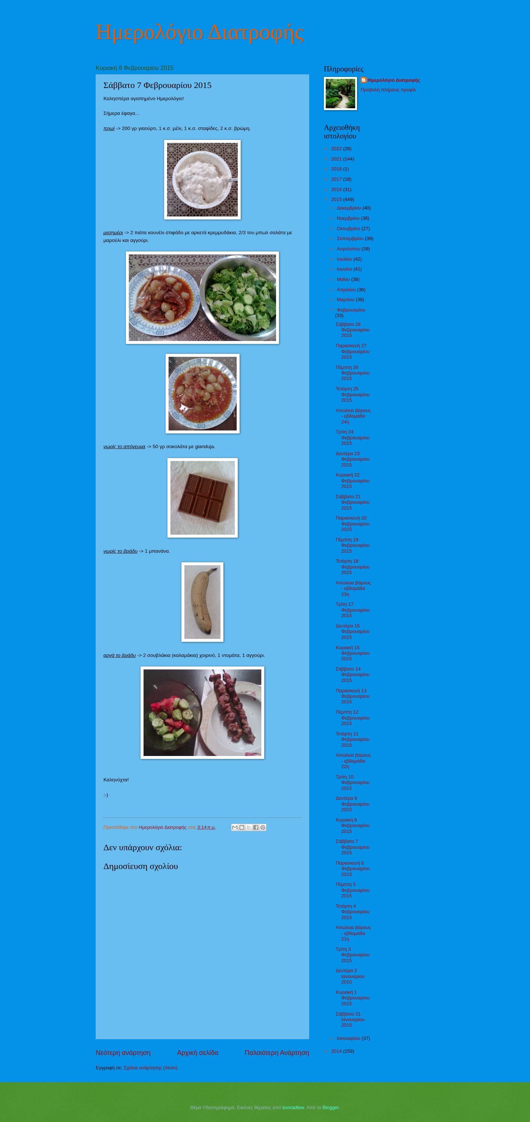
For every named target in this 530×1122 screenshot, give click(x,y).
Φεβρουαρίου (351, 310)
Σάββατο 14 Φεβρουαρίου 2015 (353, 674)
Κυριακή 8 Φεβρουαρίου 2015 (353, 825)
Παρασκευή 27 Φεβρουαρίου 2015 (353, 351)
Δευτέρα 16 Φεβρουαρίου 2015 (353, 631)
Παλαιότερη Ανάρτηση (277, 1052)
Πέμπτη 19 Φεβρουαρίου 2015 (353, 545)
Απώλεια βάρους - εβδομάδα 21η (353, 933)
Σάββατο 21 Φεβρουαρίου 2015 (353, 502)
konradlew (293, 1107)
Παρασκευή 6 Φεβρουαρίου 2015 (353, 868)
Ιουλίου (345, 259)
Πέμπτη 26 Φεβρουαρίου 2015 (353, 373)
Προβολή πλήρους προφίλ (388, 89)
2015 (337, 199)
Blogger (331, 1107)
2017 (337, 179)
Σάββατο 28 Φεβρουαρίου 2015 (353, 329)
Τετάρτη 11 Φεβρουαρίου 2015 (353, 739)
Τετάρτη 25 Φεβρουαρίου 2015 (353, 394)
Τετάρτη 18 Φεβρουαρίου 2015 (353, 566)
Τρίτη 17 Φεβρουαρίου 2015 (353, 609)
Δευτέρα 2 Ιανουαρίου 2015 (350, 976)
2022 (337, 148)
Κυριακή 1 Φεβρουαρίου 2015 (353, 997)
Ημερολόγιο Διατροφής (199, 32)
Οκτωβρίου (349, 228)
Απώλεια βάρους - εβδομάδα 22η (353, 760)
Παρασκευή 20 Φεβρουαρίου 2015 (353, 523)
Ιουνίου (345, 269)
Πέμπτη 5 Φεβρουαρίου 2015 (353, 890)
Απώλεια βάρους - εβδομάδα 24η (353, 416)
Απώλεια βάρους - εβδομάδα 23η (353, 588)
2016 (337, 189)
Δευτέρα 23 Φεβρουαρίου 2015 (353, 459)
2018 (337, 169)
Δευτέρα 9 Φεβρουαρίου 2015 (353, 803)
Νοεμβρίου (349, 218)
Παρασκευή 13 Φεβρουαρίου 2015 (353, 696)
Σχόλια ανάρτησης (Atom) (150, 1067)
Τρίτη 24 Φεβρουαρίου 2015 (353, 437)
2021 (337, 159)
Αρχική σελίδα (197, 1052)
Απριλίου (347, 289)
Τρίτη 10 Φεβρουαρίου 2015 (353, 782)
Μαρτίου (346, 299)
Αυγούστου (349, 249)
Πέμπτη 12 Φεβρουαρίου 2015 (353, 717)
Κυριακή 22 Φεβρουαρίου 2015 (353, 480)
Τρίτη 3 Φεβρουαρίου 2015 (353, 954)
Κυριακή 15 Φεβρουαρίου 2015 (353, 653)
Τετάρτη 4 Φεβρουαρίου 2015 (353, 911)
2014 (337, 1051)
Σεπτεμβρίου (351, 238)
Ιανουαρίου (349, 1038)
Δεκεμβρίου (349, 208)
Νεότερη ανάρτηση (123, 1052)
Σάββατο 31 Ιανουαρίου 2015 (350, 1019)
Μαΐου (344, 279)
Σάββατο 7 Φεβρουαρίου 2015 (353, 846)
